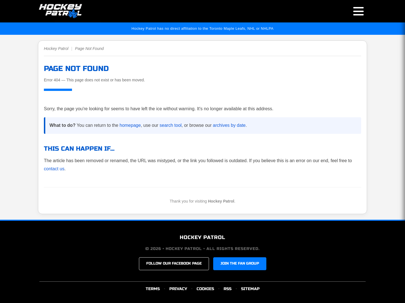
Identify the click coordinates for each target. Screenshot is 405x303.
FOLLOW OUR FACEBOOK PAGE (174, 263)
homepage (130, 125)
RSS (227, 288)
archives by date (229, 125)
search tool (170, 125)
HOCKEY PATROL (202, 237)
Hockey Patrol (56, 48)
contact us (54, 168)
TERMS (153, 288)
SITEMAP (250, 288)
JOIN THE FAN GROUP (239, 263)
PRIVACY (178, 288)
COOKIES (205, 288)
